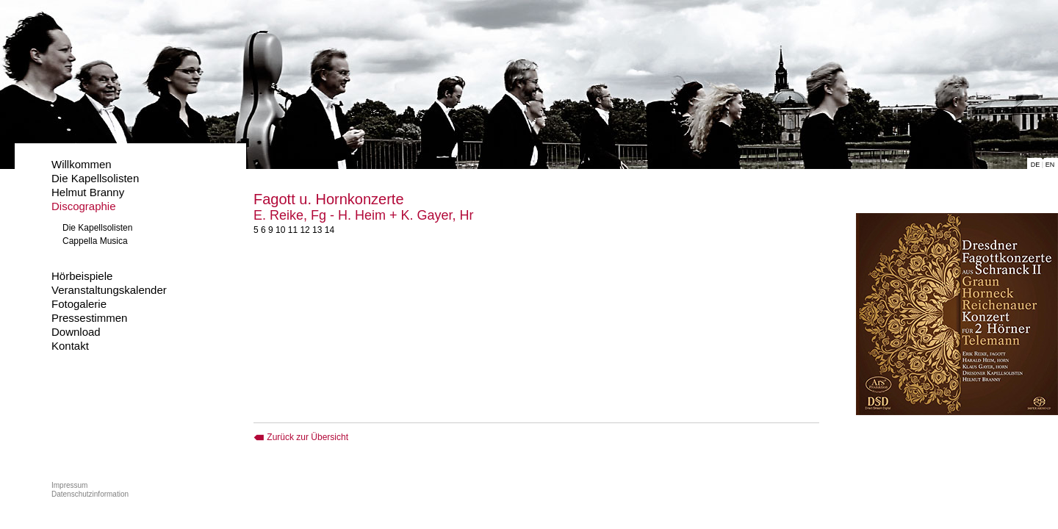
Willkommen (81, 164)
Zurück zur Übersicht (300, 437)
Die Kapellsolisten (95, 178)
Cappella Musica (95, 241)
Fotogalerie (79, 304)
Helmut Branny (87, 192)
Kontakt (70, 345)
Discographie (83, 206)
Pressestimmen (89, 318)
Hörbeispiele (81, 276)
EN (1050, 164)
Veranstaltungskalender (109, 290)
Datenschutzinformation (90, 494)
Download (76, 331)
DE (1035, 164)
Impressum (69, 485)
